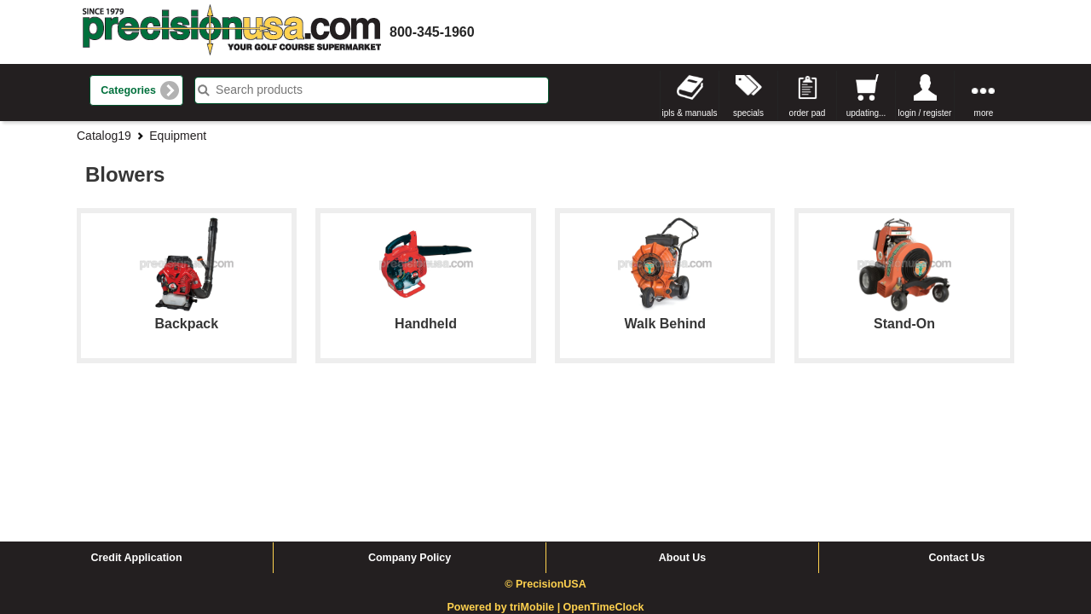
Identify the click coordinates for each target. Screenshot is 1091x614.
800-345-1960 (432, 32)
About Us (683, 429)
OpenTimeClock (603, 478)
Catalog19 (104, 135)
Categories (128, 90)
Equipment (177, 135)
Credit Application (136, 429)
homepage (231, 32)
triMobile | (536, 478)
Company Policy (409, 429)
